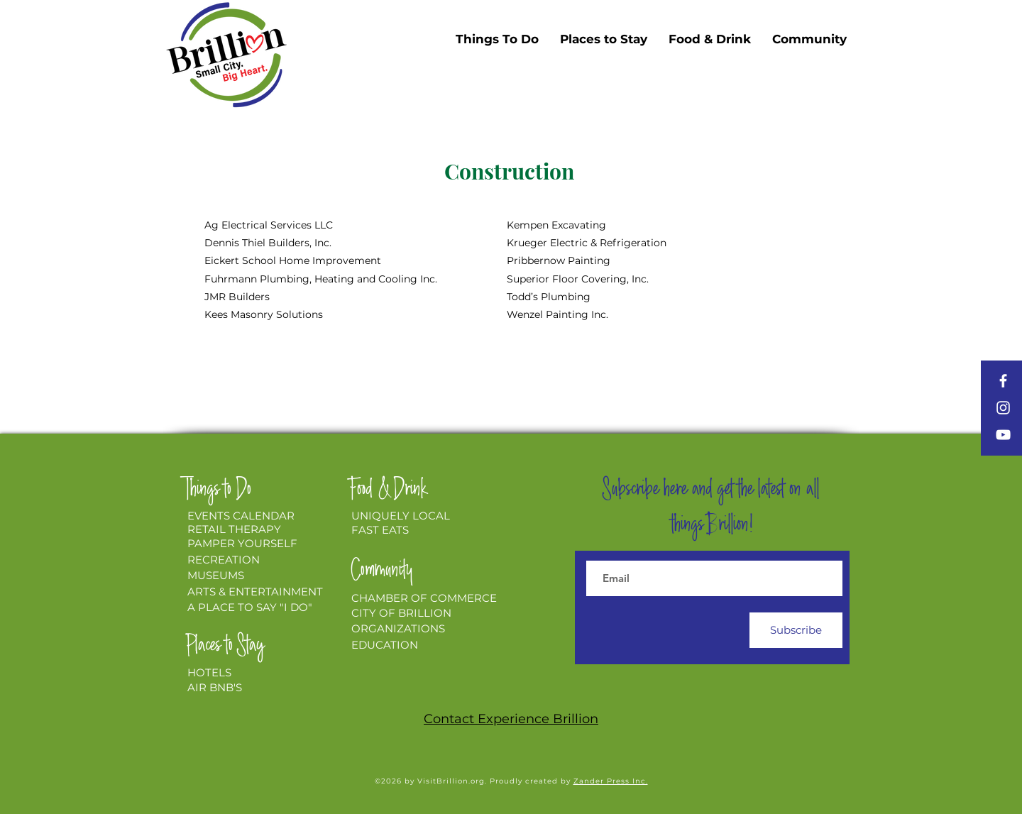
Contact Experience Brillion (511, 719)
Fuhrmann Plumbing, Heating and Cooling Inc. (320, 279)
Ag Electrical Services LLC (268, 225)
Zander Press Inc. (610, 781)
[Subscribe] (795, 630)
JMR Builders (237, 296)
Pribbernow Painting (558, 260)
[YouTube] (1003, 435)
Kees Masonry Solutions (263, 314)
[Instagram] (1003, 408)
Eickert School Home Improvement (292, 260)
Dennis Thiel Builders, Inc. (267, 242)
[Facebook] (1003, 381)
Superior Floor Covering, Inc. (578, 279)
